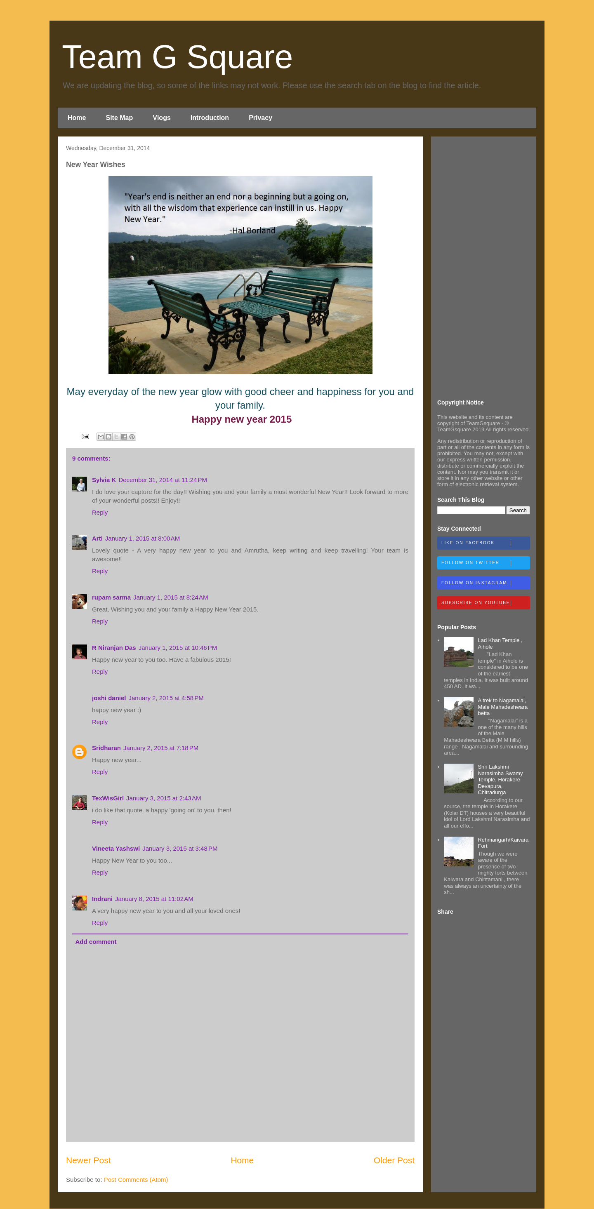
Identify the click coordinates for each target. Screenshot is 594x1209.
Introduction (210, 117)
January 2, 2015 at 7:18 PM (160, 747)
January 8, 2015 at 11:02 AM (154, 898)
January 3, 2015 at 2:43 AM (163, 798)
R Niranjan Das (114, 647)
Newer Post (88, 1160)
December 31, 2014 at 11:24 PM (162, 479)
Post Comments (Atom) (136, 1179)
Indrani (102, 898)
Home (77, 117)
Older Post (394, 1160)
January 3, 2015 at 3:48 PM (179, 848)
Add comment (96, 941)
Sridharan (106, 747)
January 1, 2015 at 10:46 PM (178, 647)
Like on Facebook (485, 543)
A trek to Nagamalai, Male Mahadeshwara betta (503, 706)
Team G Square (177, 56)
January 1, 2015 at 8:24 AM (170, 597)
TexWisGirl (108, 798)
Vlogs (162, 117)
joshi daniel (109, 697)
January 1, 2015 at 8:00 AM (142, 538)
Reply (100, 512)
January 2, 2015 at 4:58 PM (166, 697)
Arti (97, 538)
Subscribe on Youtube (485, 603)
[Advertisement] (483, 266)
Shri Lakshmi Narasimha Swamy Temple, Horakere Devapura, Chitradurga (500, 779)
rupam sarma (111, 597)
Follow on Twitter (485, 563)
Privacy (260, 117)
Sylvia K (104, 479)
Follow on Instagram (485, 583)
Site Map (119, 117)
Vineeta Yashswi (116, 848)
